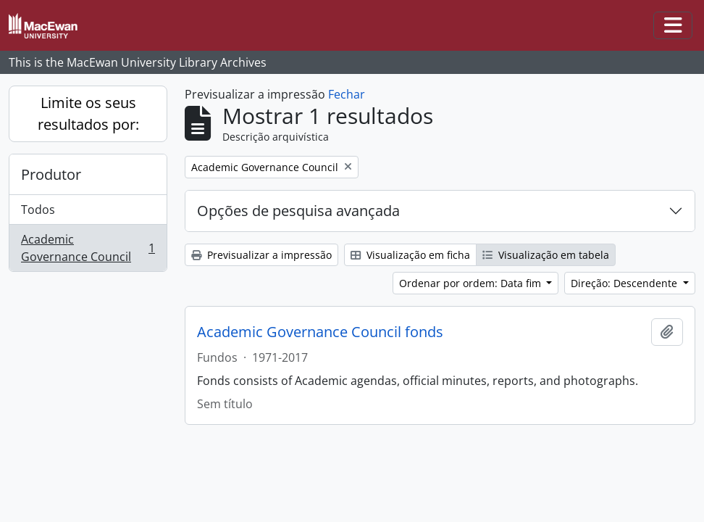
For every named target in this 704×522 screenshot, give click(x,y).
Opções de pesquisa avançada (298, 210)
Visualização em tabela (545, 255)
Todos (38, 210)
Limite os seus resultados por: (88, 113)
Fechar (346, 94)
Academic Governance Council (87, 248)
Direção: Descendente (625, 283)
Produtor (51, 174)
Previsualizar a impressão (261, 255)
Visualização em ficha (410, 255)
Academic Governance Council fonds (320, 332)
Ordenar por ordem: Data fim (471, 283)
